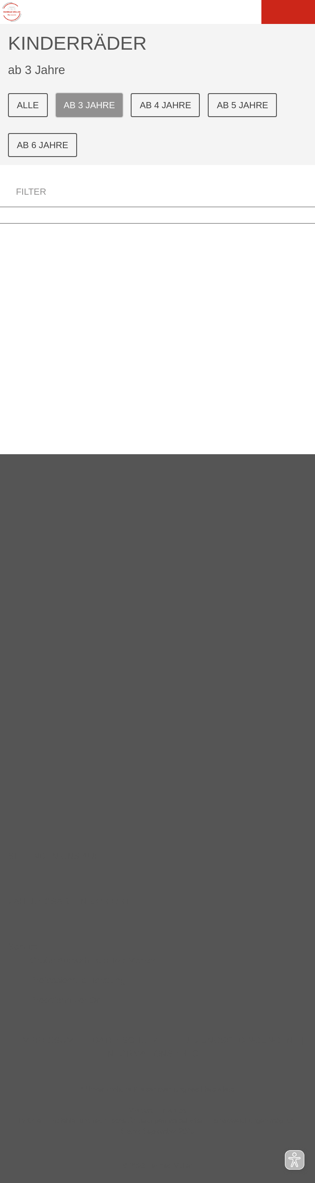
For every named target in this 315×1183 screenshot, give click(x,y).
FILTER (23, 192)
